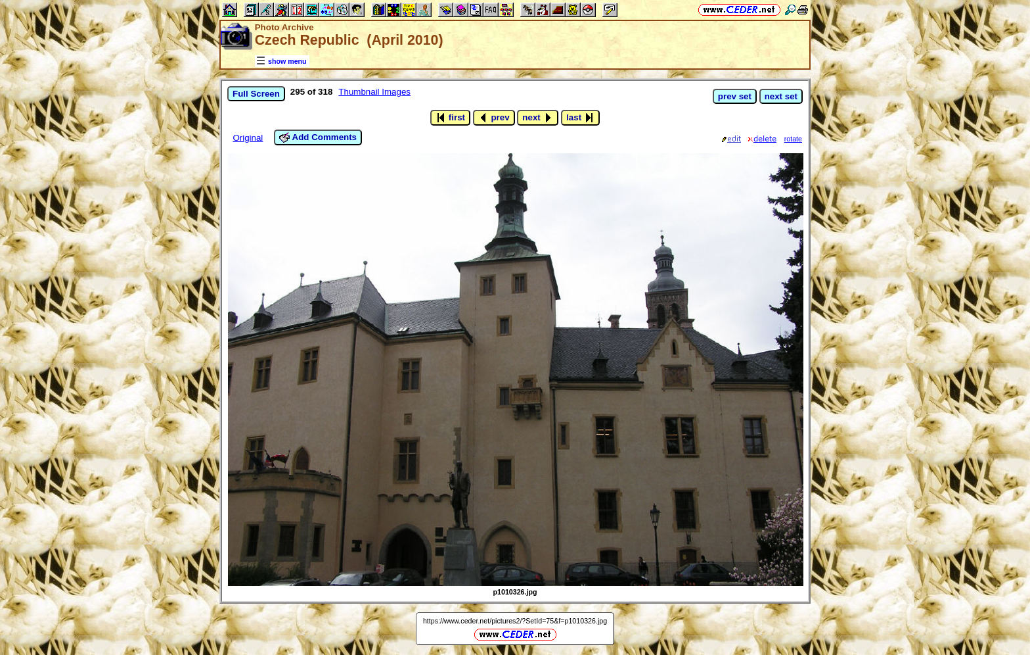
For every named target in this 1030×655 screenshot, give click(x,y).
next (537, 117)
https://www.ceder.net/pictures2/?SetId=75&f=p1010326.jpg (515, 621)
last (580, 117)
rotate (793, 139)
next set (781, 96)
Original (248, 138)
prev (494, 117)
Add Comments (318, 137)
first (450, 117)
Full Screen (256, 94)
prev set (734, 96)
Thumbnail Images (374, 92)
